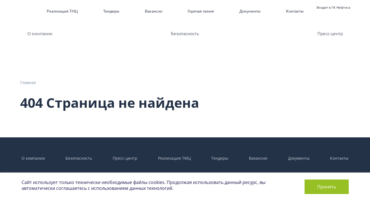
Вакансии (153, 11)
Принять (326, 187)
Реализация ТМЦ (62, 11)
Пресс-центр (330, 33)
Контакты (295, 11)
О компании (39, 33)
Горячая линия (201, 11)
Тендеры (111, 11)
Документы (250, 11)
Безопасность (185, 33)
